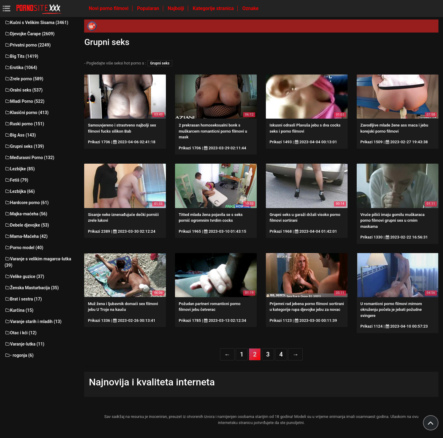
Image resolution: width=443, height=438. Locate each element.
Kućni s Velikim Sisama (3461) (36, 22)
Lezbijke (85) (20, 168)
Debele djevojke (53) (27, 225)
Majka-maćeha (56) (26, 213)
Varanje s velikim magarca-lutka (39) (38, 262)
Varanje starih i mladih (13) (33, 321)
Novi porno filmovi (109, 8)
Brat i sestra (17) (23, 299)
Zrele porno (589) (24, 78)
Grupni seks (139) (24, 146)
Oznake (250, 8)
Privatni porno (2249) (28, 45)
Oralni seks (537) (24, 90)
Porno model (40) (24, 247)
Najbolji (176, 8)
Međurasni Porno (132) (29, 157)
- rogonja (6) (19, 355)
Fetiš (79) (16, 180)
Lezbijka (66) (20, 191)
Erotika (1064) (21, 67)
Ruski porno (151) (24, 123)
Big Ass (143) (20, 135)
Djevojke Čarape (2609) (29, 33)
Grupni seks (160, 63)
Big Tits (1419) (21, 56)
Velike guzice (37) (24, 276)
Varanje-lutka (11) (24, 344)
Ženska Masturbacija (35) (32, 287)
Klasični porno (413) (27, 112)
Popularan (148, 8)
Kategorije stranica (214, 8)
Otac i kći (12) (20, 332)
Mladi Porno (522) (24, 101)
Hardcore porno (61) (27, 202)
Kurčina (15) (19, 310)
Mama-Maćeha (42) (26, 236)
